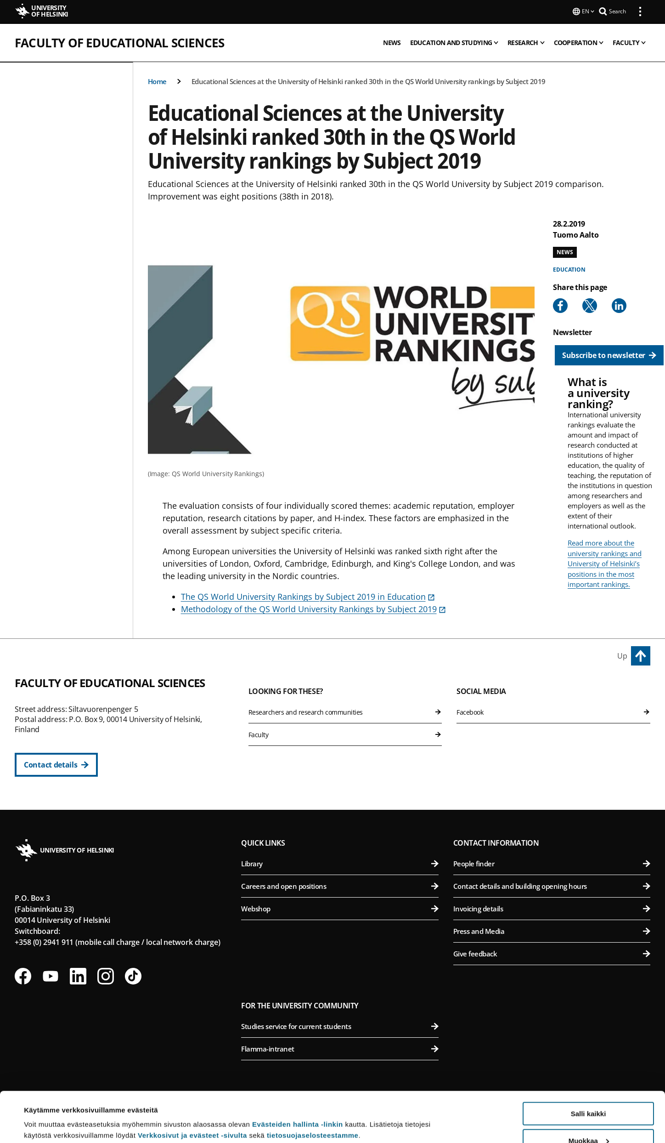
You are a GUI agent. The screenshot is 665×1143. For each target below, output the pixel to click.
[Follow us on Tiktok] (133, 975)
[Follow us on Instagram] (105, 975)
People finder (551, 862)
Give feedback (551, 952)
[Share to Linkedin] (619, 304)
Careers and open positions (339, 885)
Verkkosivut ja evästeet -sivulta (192, 1088)
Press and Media (551, 930)
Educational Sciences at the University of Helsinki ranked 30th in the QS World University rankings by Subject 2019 (369, 80)
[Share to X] (589, 304)
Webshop (339, 907)
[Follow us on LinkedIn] (78, 975)
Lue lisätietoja (47, 1113)
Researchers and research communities (345, 711)
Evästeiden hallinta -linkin (297, 1077)
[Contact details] (56, 764)
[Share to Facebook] (560, 304)
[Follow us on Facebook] (23, 975)
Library (339, 862)
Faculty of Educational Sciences (119, 42)
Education (569, 269)
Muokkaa (589, 1094)
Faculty (345, 733)
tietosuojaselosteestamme (313, 1088)
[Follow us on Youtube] (50, 975)
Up (622, 655)
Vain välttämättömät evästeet (588, 1120)
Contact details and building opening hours (551, 885)
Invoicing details (551, 907)
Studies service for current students (339, 1025)
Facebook (553, 711)
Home (157, 80)
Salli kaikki (588, 1066)
